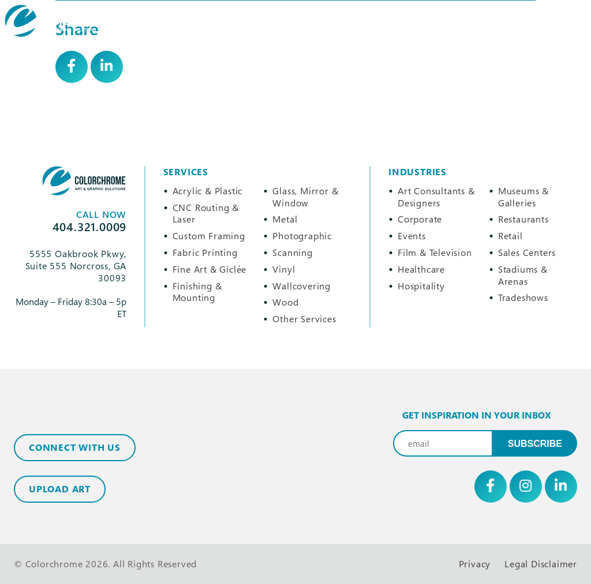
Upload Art (60, 489)
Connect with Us (75, 447)
